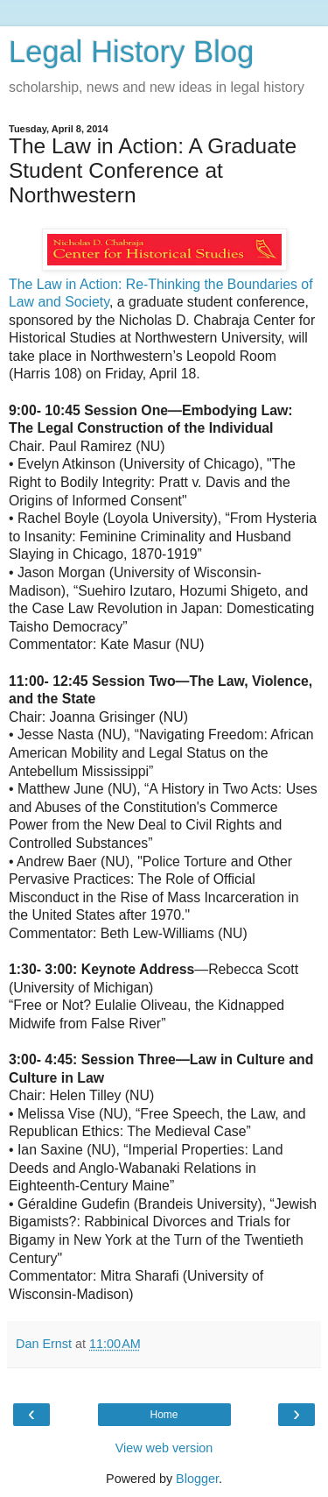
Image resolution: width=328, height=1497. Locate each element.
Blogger (197, 1479)
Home (164, 1415)
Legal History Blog (131, 51)
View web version (164, 1448)
